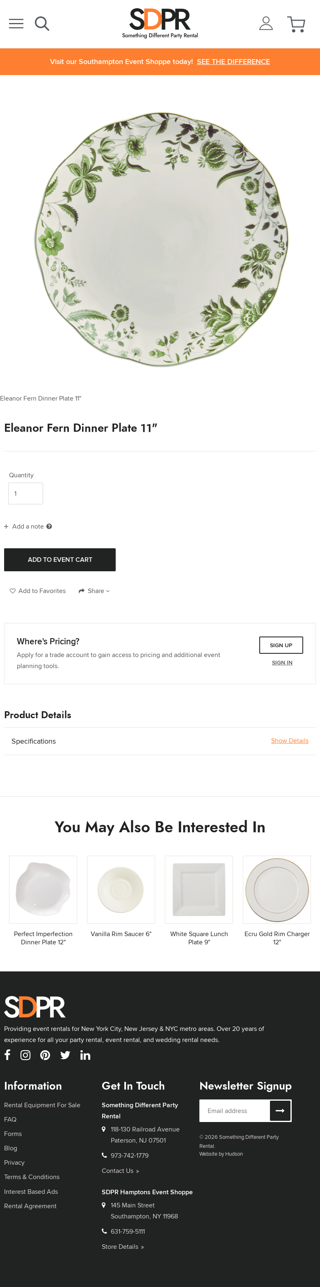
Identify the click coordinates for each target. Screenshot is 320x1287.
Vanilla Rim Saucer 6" (121, 934)
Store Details (123, 1246)
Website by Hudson (221, 1153)
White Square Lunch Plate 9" (199, 938)
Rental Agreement (30, 1206)
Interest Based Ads (31, 1191)
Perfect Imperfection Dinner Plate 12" (43, 938)
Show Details (290, 740)
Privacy (14, 1162)
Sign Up (281, 645)
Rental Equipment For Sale (42, 1105)
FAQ (10, 1119)
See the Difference (233, 62)
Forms (13, 1133)
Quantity (21, 475)
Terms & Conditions (31, 1177)
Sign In (282, 662)
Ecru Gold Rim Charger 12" (277, 938)
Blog (10, 1148)
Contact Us (120, 1170)
